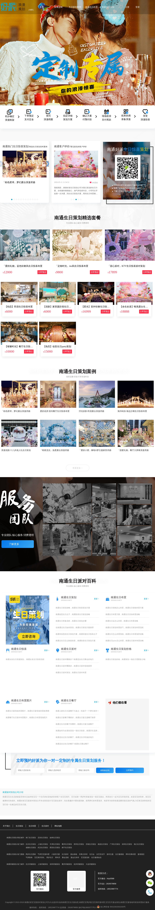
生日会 (91, 854)
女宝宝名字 (100, 854)
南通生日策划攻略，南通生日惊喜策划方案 (73, 608)
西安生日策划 (55, 847)
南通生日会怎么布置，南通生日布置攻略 (122, 621)
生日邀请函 (119, 854)
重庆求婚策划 (67, 864)
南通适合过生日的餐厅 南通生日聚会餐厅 (72, 744)
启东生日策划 (43, 838)
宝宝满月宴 (96, 902)
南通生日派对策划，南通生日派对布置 (71, 673)
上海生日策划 (43, 844)
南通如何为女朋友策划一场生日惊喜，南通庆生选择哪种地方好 (77, 731)
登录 (137, 7)
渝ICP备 (87, 907)
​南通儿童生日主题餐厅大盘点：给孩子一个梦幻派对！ (77, 711)
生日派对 (45, 826)
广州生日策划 (115, 844)
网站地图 (58, 826)
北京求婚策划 (31, 864)
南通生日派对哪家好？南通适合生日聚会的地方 (75, 659)
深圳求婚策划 (55, 864)
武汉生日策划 (43, 847)
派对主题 (110, 854)
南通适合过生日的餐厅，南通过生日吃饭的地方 (75, 737)
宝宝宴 (99, 797)
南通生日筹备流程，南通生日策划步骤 (71, 621)
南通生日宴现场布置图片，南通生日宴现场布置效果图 (27, 711)
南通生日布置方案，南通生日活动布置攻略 (123, 614)
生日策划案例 (75, 7)
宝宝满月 (65, 797)
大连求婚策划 (91, 864)
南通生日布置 (91, 7)
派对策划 (33, 801)
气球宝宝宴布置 (43, 854)
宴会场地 (73, 854)
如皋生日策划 (55, 838)
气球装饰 (29, 857)
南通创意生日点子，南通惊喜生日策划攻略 (73, 614)
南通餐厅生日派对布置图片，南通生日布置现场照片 (26, 718)
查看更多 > (77, 468)
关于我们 (6, 826)
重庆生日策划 (67, 844)
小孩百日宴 (55, 854)
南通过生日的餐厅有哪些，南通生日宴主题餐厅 (75, 724)
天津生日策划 (55, 844)
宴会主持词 (75, 857)
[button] (11, 199)
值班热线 (101, 889)
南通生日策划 (108, 7)
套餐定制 (58, 7)
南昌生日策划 (103, 844)
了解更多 (17, 544)
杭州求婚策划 (79, 864)
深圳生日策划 (127, 844)
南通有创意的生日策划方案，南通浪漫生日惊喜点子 (76, 634)
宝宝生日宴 (21, 805)
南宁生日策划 (67, 847)
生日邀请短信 (96, 857)
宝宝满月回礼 (39, 857)
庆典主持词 (83, 854)
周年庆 (57, 857)
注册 (127, 7)
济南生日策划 (91, 844)
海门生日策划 (31, 838)
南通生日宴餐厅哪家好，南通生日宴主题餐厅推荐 (75, 718)
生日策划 (19, 826)
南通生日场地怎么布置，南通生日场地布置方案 (125, 608)
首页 (42, 7)
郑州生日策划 (79, 844)
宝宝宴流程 (85, 857)
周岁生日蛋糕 (31, 854)
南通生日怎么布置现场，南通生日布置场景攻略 (125, 634)
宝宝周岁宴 (87, 902)
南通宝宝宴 (124, 902)
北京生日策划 (31, 844)
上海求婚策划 (43, 864)
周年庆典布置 (131, 854)
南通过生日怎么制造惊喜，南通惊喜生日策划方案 (75, 641)
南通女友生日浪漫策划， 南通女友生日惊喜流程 (25, 659)
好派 (22, 801)
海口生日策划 (139, 844)
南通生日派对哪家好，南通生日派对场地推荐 (74, 666)
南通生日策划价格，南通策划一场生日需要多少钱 (125, 659)
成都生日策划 (31, 847)
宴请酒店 (141, 854)
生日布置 (32, 826)
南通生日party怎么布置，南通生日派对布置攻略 (125, 641)
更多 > (96, 599)
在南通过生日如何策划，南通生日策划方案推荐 (75, 628)
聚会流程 (65, 857)
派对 (60, 801)
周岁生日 (49, 857)
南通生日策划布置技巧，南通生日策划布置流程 (125, 628)
